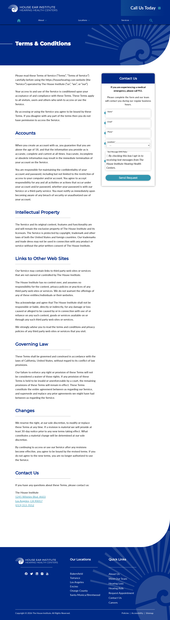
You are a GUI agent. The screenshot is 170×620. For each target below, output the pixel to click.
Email (109, 122)
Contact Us (115, 597)
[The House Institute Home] (32, 8)
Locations (111, 142)
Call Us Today (146, 7)
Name (110, 111)
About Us (114, 573)
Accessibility (137, 613)
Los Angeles (77, 582)
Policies (125, 613)
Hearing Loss (116, 583)
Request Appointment (121, 593)
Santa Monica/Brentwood (85, 594)
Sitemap (149, 613)
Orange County (79, 590)
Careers (113, 602)
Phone (110, 132)
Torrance (75, 577)
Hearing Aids (116, 588)
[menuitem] (18, 20)
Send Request (128, 177)
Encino (74, 586)
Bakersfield (76, 573)
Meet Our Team (118, 578)
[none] (42, 20)
